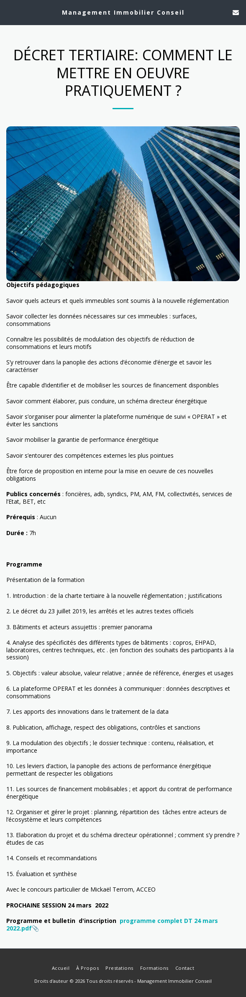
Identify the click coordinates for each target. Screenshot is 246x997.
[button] (9, 12)
